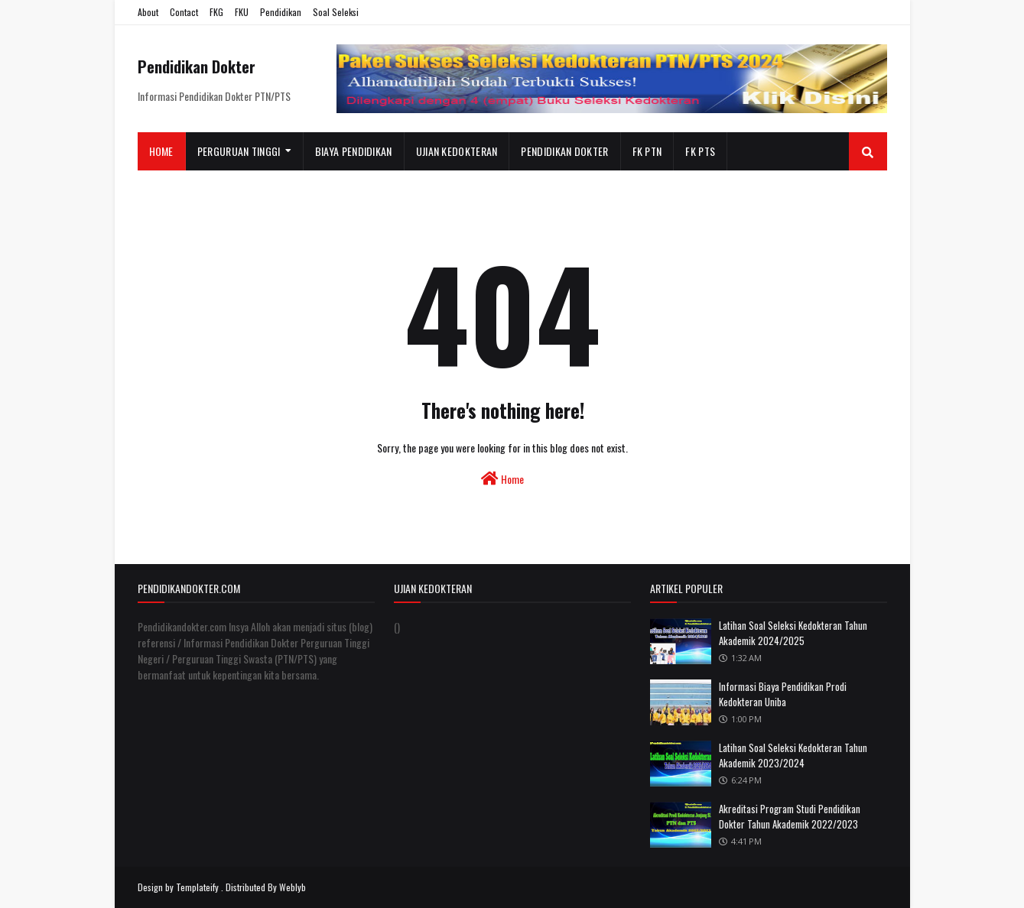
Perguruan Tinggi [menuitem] (239, 151)
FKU (242, 11)
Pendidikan (280, 11)
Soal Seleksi (336, 11)
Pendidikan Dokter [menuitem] (564, 151)
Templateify (197, 886)
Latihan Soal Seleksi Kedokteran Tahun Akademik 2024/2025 (793, 633)
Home (502, 479)
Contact (184, 11)
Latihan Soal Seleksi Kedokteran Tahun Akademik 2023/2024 (793, 755)
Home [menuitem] (161, 151)
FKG (216, 11)
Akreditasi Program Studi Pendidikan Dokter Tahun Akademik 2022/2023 (789, 816)
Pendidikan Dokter (196, 66)
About (148, 11)
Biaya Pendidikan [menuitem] (353, 151)
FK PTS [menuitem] (700, 151)
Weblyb (292, 886)
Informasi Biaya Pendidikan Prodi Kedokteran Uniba (783, 694)
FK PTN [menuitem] (647, 151)
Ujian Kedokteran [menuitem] (457, 151)
